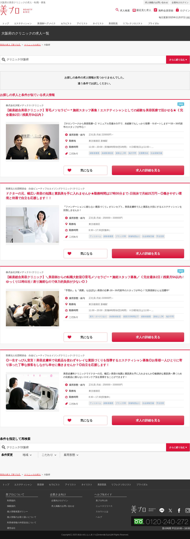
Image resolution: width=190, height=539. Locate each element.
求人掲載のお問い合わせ (156, 2)
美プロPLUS (102, 500)
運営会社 (11, 528)
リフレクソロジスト (132, 23)
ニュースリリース (104, 506)
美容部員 (113, 23)
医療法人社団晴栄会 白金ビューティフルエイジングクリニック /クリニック (45, 188)
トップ (5, 23)
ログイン (183, 10)
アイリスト (82, 23)
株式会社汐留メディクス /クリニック (25, 105)
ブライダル (153, 23)
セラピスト (66, 23)
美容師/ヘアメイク (46, 23)
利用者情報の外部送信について (21, 522)
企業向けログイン (180, 2)
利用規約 (11, 500)
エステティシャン (23, 23)
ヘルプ (99, 517)
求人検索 (123, 10)
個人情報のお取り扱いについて (21, 517)
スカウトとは (102, 511)
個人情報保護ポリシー (17, 511)
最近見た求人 (143, 10)
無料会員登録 (163, 10)
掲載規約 (11, 506)
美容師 (40, 484)
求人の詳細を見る (148, 170)
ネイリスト (98, 23)
